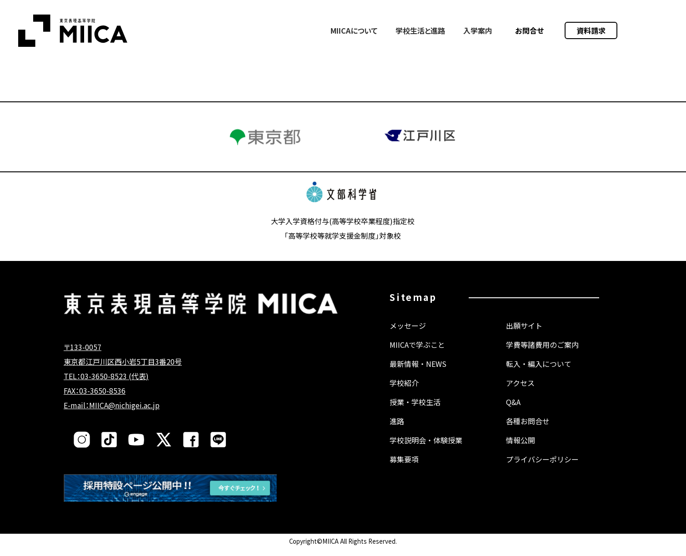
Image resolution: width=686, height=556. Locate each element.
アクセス (520, 391)
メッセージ (408, 334)
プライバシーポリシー (542, 468)
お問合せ (529, 30)
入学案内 (477, 30)
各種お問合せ (528, 430)
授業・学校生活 (415, 411)
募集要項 (404, 468)
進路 (397, 430)
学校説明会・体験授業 (426, 449)
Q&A (513, 411)
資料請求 (591, 30)
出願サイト (524, 334)
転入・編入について (538, 372)
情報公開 (520, 449)
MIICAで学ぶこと (417, 353)
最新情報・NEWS (418, 372)
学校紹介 (404, 391)
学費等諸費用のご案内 (542, 353)
